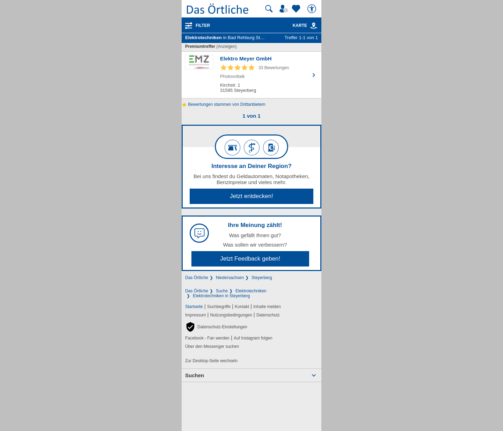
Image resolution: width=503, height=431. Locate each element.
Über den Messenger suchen (212, 346)
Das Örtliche (196, 277)
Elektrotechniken (251, 290)
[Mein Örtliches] (284, 8)
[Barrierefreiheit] (312, 8)
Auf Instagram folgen (253, 338)
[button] (216, 327)
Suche (222, 290)
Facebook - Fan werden (207, 338)
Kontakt (242, 306)
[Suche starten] (269, 8)
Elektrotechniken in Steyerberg (221, 295)
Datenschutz (268, 315)
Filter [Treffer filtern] (203, 25)
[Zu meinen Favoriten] (297, 8)
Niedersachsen (230, 277)
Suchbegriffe (219, 306)
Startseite (194, 306)
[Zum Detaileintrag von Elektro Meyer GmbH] (251, 75)
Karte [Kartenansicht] (305, 25)
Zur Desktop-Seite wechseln (211, 360)
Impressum (195, 315)
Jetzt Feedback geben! (250, 258)
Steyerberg (262, 277)
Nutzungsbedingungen (231, 315)
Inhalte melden (267, 306)
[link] (313, 26)
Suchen (194, 375)
